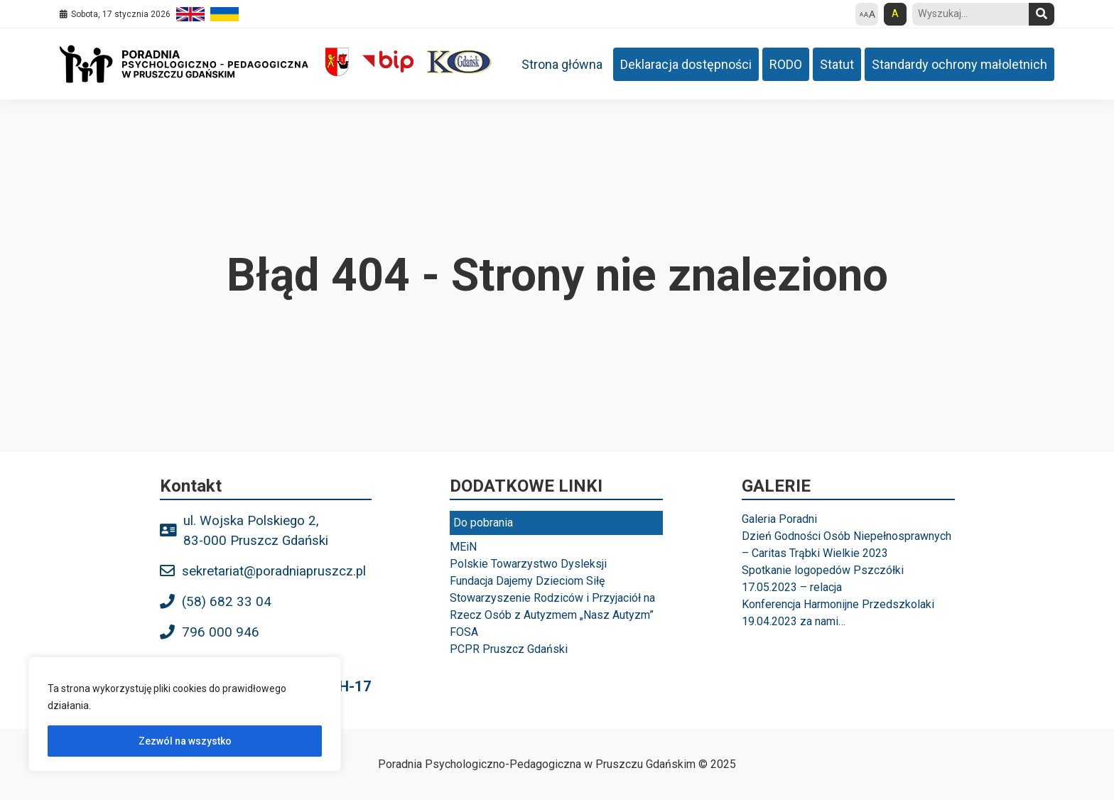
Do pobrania (483, 522)
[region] (184, 714)
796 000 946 (220, 632)
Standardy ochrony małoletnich (959, 64)
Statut (837, 64)
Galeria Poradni (779, 519)
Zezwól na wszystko (185, 741)
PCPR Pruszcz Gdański (509, 649)
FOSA (464, 632)
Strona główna (561, 64)
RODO (785, 64)
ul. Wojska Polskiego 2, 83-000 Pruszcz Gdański (255, 530)
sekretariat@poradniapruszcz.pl (274, 571)
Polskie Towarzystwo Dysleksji (528, 564)
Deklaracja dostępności (686, 64)
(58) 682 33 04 (226, 602)
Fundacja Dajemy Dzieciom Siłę (527, 581)
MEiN (463, 546)
